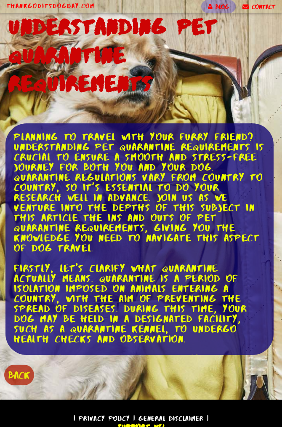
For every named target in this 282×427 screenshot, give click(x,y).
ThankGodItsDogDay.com (51, 6)
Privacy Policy (104, 418)
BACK (19, 375)
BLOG (218, 7)
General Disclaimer (171, 418)
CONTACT (258, 7)
